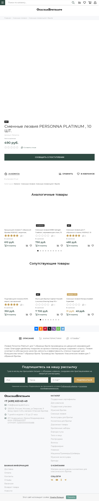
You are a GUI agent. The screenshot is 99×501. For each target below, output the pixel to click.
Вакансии (8, 483)
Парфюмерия (57, 446)
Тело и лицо (56, 435)
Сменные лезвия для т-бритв (48, 184)
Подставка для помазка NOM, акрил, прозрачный (16, 300)
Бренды (54, 461)
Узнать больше (57, 497)
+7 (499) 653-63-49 (15, 401)
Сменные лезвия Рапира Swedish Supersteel (79, 300)
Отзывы (7, 480)
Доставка (8, 469)
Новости (8, 491)
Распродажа (57, 439)
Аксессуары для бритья (62, 417)
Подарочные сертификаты (63, 399)
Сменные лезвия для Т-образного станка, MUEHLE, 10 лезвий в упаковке (78, 231)
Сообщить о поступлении (49, 157)
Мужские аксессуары (61, 457)
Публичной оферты (69, 386)
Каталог (17, 184)
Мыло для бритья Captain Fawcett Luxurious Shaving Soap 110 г (49, 300)
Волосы (54, 442)
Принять (71, 497)
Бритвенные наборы (60, 428)
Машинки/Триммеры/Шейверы (65, 453)
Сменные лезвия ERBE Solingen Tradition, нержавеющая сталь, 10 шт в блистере (48, 231)
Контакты (8, 476)
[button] (38, 250)
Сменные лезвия (28, 184)
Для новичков (57, 403)
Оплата (7, 473)
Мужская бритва (58, 410)
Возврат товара (11, 487)
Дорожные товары (59, 424)
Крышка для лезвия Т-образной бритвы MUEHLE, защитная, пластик (17, 231)
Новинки (55, 450)
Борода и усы (57, 432)
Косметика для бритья (61, 421)
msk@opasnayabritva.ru (18, 405)
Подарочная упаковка (61, 406)
